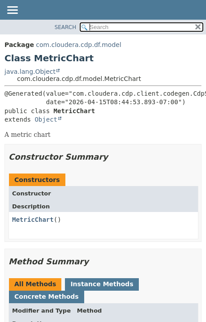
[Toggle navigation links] (12, 10)
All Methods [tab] (35, 284)
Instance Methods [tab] (101, 284)
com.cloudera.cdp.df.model (78, 44)
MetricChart (33, 219)
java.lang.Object (30, 71)
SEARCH (66, 27)
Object (45, 119)
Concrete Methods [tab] (46, 296)
